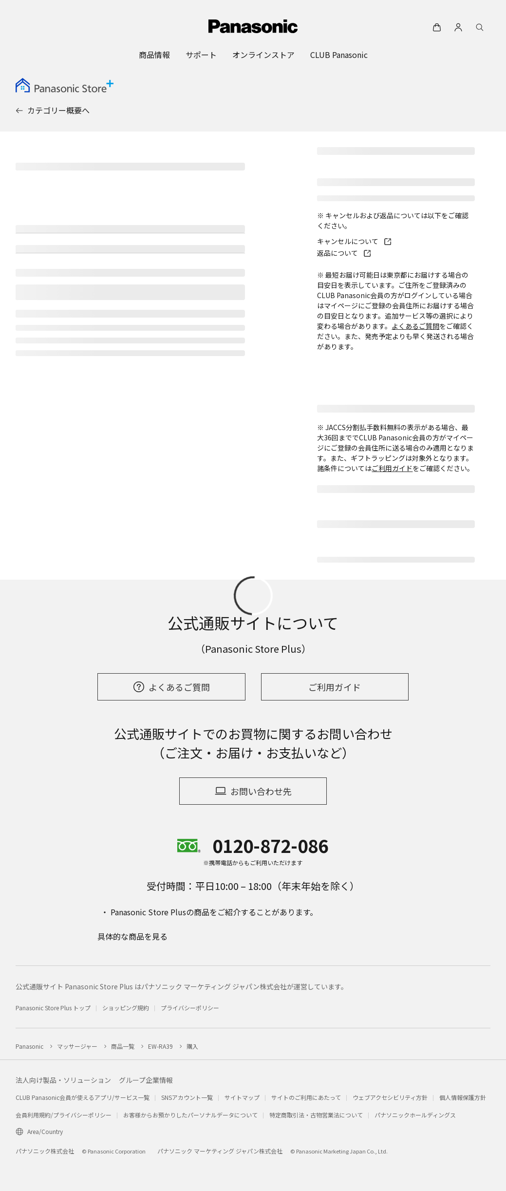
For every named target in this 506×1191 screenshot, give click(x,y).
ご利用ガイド (392, 468)
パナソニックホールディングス (415, 1115)
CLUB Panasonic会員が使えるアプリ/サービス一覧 (83, 1097)
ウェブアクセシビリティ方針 (390, 1097)
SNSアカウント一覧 (187, 1097)
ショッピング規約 (125, 1007)
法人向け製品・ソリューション (63, 1080)
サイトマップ (242, 1097)
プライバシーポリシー (190, 1007)
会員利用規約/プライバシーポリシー (64, 1115)
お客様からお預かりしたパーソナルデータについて (190, 1115)
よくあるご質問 (415, 326)
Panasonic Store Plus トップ (53, 1007)
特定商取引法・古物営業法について (316, 1115)
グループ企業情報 (146, 1080)
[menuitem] (154, 54)
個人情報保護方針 (462, 1097)
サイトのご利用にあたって (306, 1097)
